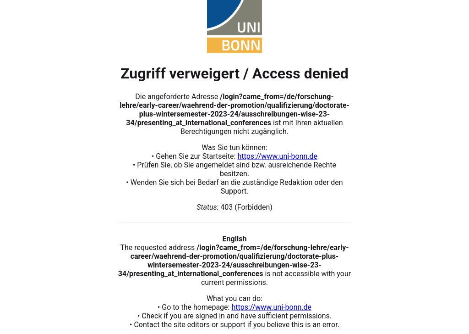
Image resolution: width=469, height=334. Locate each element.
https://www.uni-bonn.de (277, 155)
